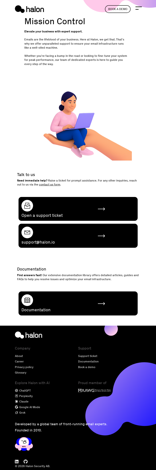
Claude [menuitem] (22, 401)
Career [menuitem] (19, 361)
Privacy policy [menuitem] (24, 367)
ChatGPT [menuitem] (23, 390)
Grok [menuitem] (20, 412)
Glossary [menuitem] (20, 372)
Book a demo (117, 9)
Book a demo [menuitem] (86, 367)
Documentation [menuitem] (88, 361)
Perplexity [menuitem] (24, 396)
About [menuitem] (19, 356)
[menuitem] (17, 461)
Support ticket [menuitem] (87, 356)
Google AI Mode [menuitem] (27, 407)
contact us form (49, 184)
